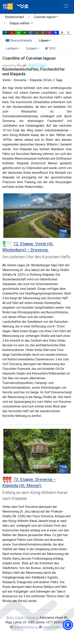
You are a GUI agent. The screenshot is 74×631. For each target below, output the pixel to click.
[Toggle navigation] (66, 6)
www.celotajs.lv (51, 627)
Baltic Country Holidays (22, 617)
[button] (46, 18)
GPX (50, 48)
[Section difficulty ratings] (7, 243)
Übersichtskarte (19, 40)
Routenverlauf (14, 17)
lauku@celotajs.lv (23, 627)
